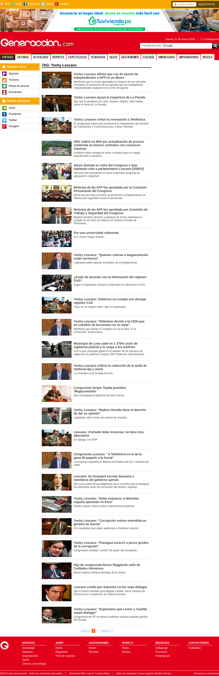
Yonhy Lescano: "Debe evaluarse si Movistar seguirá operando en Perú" (106, 500)
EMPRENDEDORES (189, 57)
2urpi (19, 3)
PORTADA (7, 57)
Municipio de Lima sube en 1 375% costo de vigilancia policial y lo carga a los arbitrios (106, 345)
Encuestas (15, 92)
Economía (161, 651)
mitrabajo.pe (162, 655)
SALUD (113, 57)
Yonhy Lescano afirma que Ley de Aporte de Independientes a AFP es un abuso (106, 75)
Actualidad (28, 647)
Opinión (14, 73)
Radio (125, 647)
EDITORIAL (23, 57)
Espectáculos (30, 655)
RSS (7, 3)
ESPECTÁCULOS (77, 57)
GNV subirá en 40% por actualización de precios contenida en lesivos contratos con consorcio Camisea (109, 145)
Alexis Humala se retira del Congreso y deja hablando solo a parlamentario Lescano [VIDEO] (109, 167)
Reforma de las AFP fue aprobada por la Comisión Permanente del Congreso (110, 189)
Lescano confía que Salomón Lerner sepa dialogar (110, 587)
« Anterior (85, 631)
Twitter (49, 3)
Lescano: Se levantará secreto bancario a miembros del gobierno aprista (104, 478)
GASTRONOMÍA (130, 57)
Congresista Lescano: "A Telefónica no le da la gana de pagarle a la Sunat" (108, 455)
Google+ (64, 3)
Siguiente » (107, 631)
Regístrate (62, 651)
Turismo (14, 79)
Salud (25, 659)
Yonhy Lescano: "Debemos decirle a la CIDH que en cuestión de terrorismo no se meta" (109, 323)
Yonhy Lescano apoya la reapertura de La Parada (109, 97)
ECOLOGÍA (148, 57)
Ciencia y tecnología (34, 663)
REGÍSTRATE (206, 4)
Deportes (27, 651)
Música (126, 651)
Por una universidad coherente (96, 233)
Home (59, 647)
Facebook (33, 3)
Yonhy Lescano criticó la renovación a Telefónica (109, 119)
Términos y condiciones (206, 673)
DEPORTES (59, 57)
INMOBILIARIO (166, 57)
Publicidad (195, 647)
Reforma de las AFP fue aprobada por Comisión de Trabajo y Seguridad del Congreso (111, 211)
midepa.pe (161, 647)
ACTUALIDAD (41, 57)
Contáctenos (211, 39)
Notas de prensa (19, 85)
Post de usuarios (65, 655)
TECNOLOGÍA (98, 57)
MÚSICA (208, 57)
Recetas (93, 651)
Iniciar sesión (185, 4)
